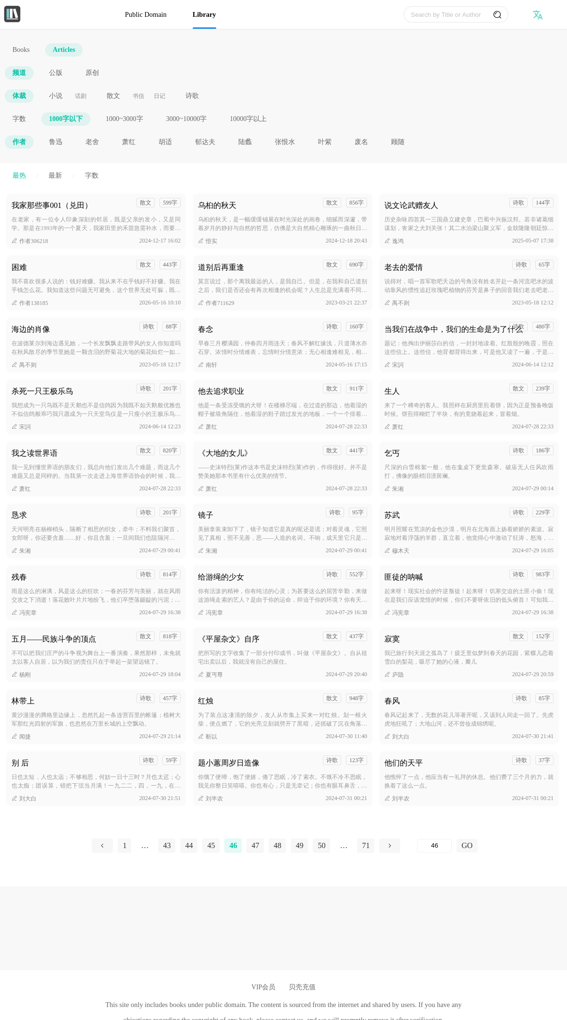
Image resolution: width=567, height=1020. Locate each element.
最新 (55, 175)
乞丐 (392, 453)
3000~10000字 (186, 118)
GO (466, 845)
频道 (19, 72)
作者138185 (30, 303)
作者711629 (216, 303)
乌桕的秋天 (217, 205)
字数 (19, 118)
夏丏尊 (210, 674)
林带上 (23, 701)
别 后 (20, 763)
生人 (392, 391)
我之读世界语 (35, 453)
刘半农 (210, 798)
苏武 (392, 515)
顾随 (398, 142)
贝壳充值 (302, 987)
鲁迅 (55, 142)
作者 (19, 142)
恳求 (19, 515)
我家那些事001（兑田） (52, 205)
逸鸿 (394, 241)
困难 (19, 267)
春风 (392, 701)
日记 (159, 96)
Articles (64, 49)
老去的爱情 (403, 267)
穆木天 (396, 550)
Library (204, 14)
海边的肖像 (31, 329)
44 (189, 845)
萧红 (129, 142)
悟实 (207, 241)
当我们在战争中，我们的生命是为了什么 (453, 329)
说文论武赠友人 (411, 205)
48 (277, 845)
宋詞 (394, 365)
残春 (19, 577)
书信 (138, 96)
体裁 (19, 95)
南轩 (207, 365)
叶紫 (325, 142)
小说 (55, 95)
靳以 (207, 736)
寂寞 (392, 639)
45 (211, 845)
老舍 (92, 142)
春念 (205, 329)
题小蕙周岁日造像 (228, 763)
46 (233, 845)
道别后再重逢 (221, 267)
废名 (361, 142)
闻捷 (21, 736)
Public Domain (146, 14)
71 (366, 845)
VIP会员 (263, 987)
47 (255, 845)
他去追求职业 (221, 391)
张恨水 (285, 142)
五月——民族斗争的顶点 (54, 639)
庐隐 (394, 674)
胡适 (165, 142)
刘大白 (396, 736)
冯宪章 (24, 612)
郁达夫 (205, 142)
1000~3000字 (124, 118)
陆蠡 (245, 142)
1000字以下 (66, 118)
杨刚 (21, 674)
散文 (113, 95)
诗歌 (192, 95)
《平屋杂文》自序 (228, 639)
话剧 (80, 96)
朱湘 (394, 489)
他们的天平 (403, 763)
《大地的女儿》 (225, 453)
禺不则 (396, 303)
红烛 (205, 701)
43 (167, 845)
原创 (92, 72)
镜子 (205, 515)
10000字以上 (248, 118)
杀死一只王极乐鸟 (42, 391)
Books (21, 49)
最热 (19, 175)
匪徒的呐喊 (403, 577)
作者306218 (30, 241)
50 (321, 845)
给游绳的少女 (221, 577)
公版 (55, 72)
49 (299, 845)
